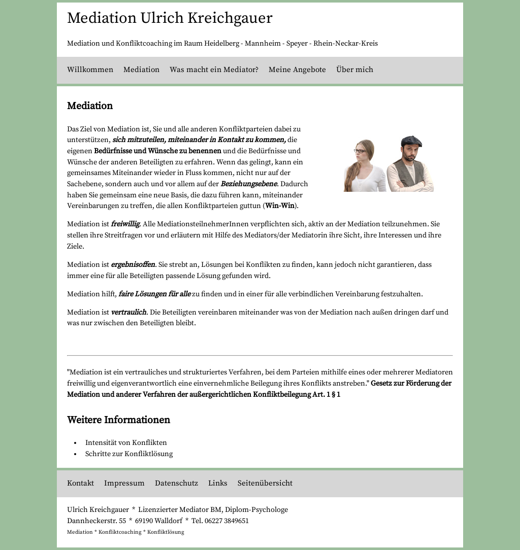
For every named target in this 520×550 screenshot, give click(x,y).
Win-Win (280, 206)
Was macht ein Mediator (212, 70)
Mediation (141, 70)
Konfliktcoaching (120, 532)
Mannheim (263, 43)
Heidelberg (221, 43)
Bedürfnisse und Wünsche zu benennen (157, 151)
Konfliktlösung (165, 532)
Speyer (297, 43)
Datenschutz (176, 483)
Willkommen (90, 70)
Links (218, 483)
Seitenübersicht (265, 483)
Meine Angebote (297, 70)
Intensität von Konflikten (126, 443)
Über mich (354, 70)
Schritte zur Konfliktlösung (129, 454)
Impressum (124, 483)
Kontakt (80, 483)
